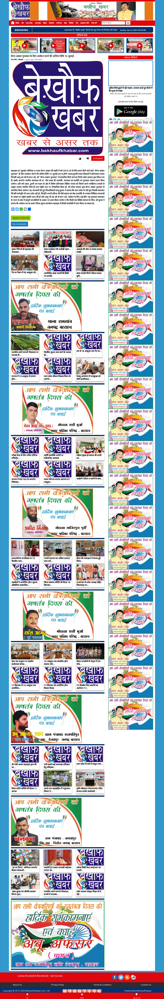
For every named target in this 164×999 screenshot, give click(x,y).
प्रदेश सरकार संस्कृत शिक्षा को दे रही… (88, 893)
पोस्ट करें (94, 23)
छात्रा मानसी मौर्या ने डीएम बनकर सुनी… (88, 274)
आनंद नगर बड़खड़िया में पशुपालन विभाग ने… (57, 790)
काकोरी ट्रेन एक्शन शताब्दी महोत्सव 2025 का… (57, 869)
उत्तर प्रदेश (29, 23)
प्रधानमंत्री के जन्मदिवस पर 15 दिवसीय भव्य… (23, 560)
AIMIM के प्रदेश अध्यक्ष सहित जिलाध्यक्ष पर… (88, 584)
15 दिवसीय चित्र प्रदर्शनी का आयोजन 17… (87, 687)
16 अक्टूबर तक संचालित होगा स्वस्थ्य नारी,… (56, 663)
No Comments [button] (19, 224)
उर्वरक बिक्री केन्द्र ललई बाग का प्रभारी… (88, 869)
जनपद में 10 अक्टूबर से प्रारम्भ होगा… (24, 377)
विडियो (71, 23)
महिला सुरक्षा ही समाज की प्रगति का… (88, 456)
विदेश (17, 23)
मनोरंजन (59, 23)
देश (23, 23)
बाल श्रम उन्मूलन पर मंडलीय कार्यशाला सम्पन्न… (22, 663)
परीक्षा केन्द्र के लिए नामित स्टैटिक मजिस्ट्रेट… (24, 456)
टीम (77, 23)
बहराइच (20, 59)
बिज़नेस (51, 23)
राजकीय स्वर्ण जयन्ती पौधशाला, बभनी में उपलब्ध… (56, 893)
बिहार (45, 23)
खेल (65, 23)
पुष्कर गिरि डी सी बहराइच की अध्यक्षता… (23, 250)
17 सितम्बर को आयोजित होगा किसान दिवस (56, 687)
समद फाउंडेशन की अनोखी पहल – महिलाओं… (57, 250)
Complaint (98, 158)
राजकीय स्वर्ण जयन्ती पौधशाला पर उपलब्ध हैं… (25, 353)
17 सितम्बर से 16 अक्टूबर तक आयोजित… (24, 687)
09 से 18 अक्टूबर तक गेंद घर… (89, 351)
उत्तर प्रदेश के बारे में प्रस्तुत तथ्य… (89, 763)
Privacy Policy (57, 984)
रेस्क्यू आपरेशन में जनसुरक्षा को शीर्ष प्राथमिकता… (88, 377)
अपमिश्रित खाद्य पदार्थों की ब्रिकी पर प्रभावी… (56, 274)
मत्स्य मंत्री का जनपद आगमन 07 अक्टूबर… (57, 481)
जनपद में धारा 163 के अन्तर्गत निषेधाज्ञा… (23, 481)
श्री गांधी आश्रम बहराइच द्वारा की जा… (24, 766)
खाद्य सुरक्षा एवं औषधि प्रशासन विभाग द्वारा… (24, 893)
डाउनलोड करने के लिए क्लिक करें (129, 101)
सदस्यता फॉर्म (84, 23)
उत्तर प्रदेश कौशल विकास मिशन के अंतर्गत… (57, 377)
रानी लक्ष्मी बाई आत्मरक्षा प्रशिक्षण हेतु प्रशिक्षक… (57, 766)
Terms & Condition (102, 984)
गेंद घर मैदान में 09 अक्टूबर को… (24, 272)
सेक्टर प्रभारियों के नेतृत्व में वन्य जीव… (88, 663)
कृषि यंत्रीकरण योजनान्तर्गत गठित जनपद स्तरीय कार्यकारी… (89, 790)
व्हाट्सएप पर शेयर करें (21, 218)
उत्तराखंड (38, 23)
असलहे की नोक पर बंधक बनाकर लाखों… (89, 250)
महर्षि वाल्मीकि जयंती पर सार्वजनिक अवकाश (53, 456)
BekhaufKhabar (144, 990)
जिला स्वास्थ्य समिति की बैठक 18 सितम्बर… (57, 584)
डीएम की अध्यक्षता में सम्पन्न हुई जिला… (88, 560)
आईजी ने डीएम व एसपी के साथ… (89, 478)
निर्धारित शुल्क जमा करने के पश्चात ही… (57, 353)
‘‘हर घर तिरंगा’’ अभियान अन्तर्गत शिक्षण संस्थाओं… (24, 869)
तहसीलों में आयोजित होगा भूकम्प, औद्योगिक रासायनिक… (25, 584)
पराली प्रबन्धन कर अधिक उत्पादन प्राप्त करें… (57, 560)
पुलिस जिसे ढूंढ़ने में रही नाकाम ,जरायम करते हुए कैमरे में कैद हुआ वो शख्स (130, 89)
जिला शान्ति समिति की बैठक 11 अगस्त (24, 790)
